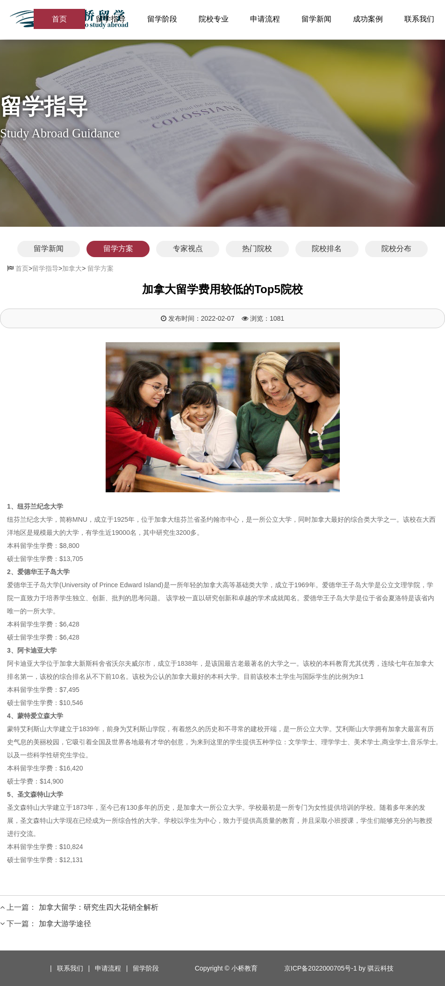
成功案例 (368, 19)
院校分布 (408, 249)
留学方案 (111, 249)
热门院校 (259, 249)
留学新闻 (316, 19)
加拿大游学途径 (65, 923)
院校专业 (214, 19)
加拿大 (72, 268)
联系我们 (419, 19)
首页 (59, 19)
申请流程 (265, 19)
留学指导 (111, 19)
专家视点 (186, 249)
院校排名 (334, 249)
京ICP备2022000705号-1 (320, 968)
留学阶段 (162, 19)
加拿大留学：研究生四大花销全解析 (98, 907)
